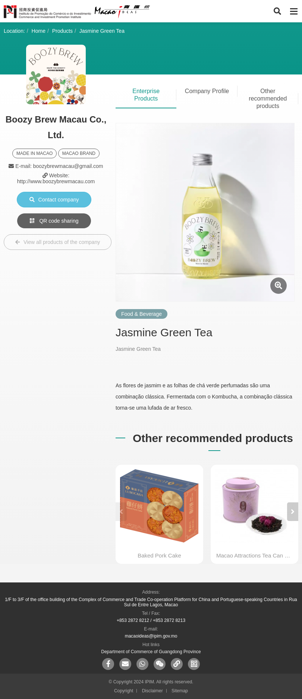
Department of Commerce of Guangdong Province (151, 651)
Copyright (123, 690)
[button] (292, 511)
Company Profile (207, 91)
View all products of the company (57, 242)
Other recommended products (268, 98)
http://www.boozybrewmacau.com (56, 181)
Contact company (54, 200)
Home (38, 31)
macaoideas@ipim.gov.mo (151, 636)
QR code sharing (54, 221)
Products (62, 31)
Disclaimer (152, 690)
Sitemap (180, 690)
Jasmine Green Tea (102, 31)
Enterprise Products (146, 95)
